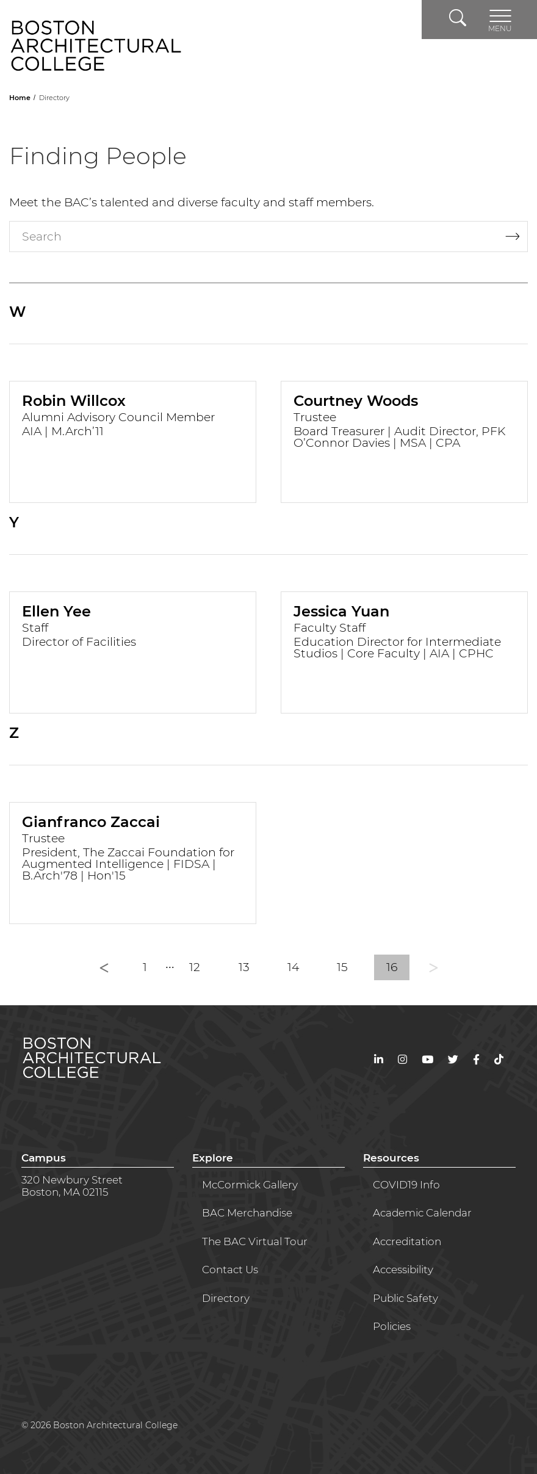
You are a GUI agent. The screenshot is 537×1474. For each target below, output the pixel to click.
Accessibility (403, 1269)
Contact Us (230, 1269)
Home (20, 97)
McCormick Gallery (250, 1185)
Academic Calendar (422, 1213)
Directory (226, 1298)
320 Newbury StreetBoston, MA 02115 (72, 1186)
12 (194, 967)
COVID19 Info (406, 1185)
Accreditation (407, 1241)
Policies (392, 1326)
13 (244, 967)
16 (391, 967)
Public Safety (405, 1298)
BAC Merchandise (247, 1213)
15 (342, 967)
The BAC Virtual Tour (255, 1241)
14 (293, 967)
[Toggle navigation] (500, 19)
